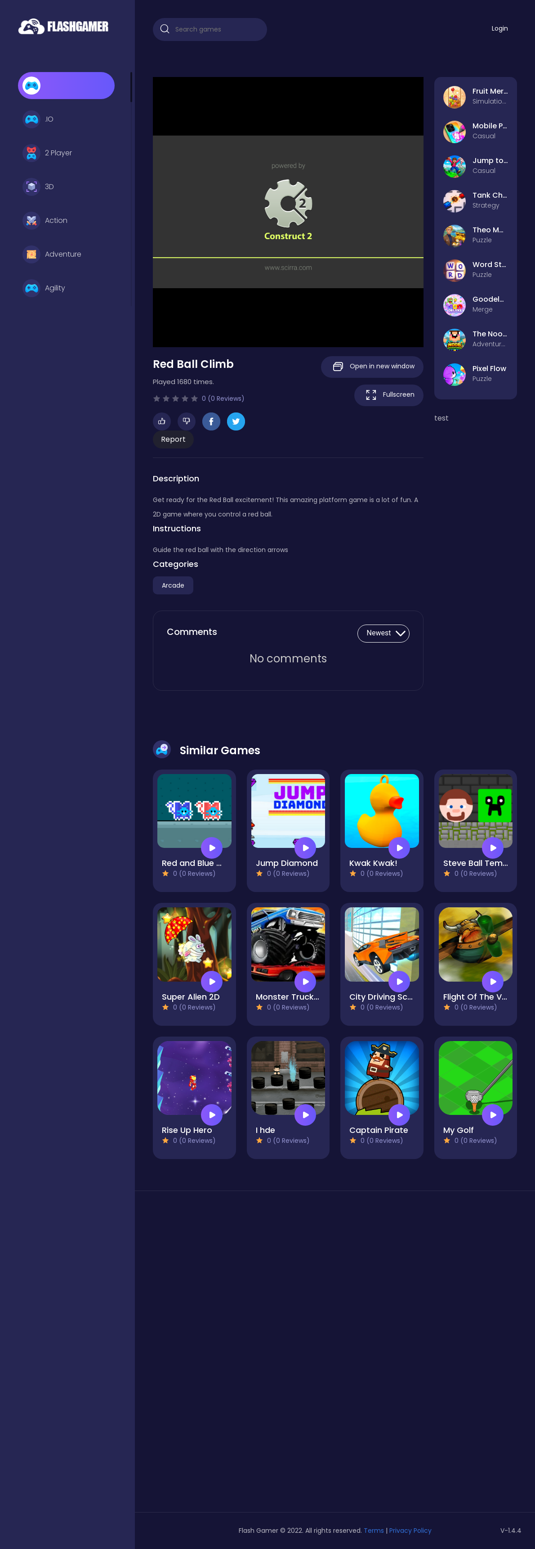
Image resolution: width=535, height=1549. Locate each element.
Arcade (173, 585)
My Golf (458, 1130)
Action (44, 221)
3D (38, 187)
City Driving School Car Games (411, 996)
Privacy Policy (410, 1530)
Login (500, 28)
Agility (43, 288)
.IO (38, 119)
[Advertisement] (210, 1355)
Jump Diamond (287, 863)
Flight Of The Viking (481, 996)
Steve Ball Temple (479, 863)
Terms (374, 1530)
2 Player (47, 153)
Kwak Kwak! (373, 863)
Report (173, 439)
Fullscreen (389, 395)
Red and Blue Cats (199, 863)
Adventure (51, 254)
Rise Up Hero (187, 1130)
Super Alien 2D (191, 996)
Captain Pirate (378, 1130)
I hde (265, 1130)
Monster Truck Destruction (310, 996)
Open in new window (372, 367)
